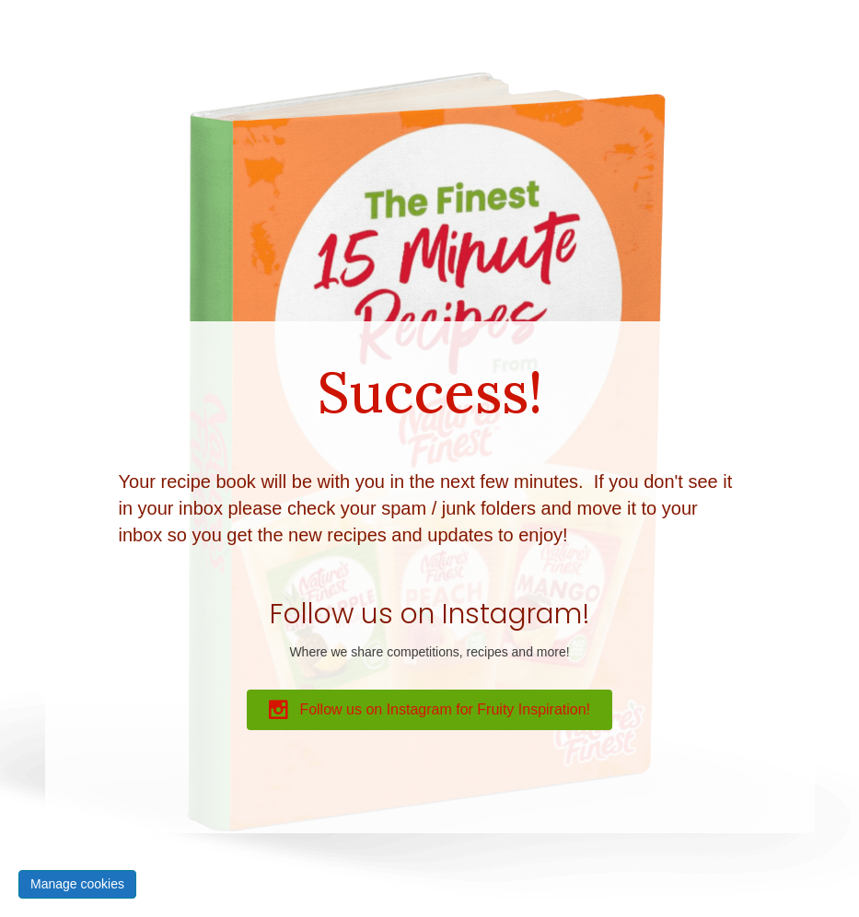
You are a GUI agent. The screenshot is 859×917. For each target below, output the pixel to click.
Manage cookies (77, 883)
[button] (429, 710)
